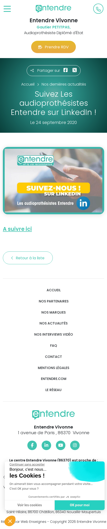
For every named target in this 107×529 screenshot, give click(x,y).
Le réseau (53, 390)
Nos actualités (53, 323)
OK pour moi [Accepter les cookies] (79, 505)
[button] (10, 521)
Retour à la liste (27, 258)
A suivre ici (17, 229)
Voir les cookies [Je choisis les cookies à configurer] (29, 505)
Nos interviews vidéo (53, 335)
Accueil (54, 290)
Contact (53, 357)
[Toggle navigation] (7, 9)
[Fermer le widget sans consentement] (27, 464)
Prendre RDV (53, 47)
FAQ (53, 346)
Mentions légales (53, 368)
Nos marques (53, 312)
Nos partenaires (53, 301)
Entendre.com (53, 379)
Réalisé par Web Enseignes (23, 521)
